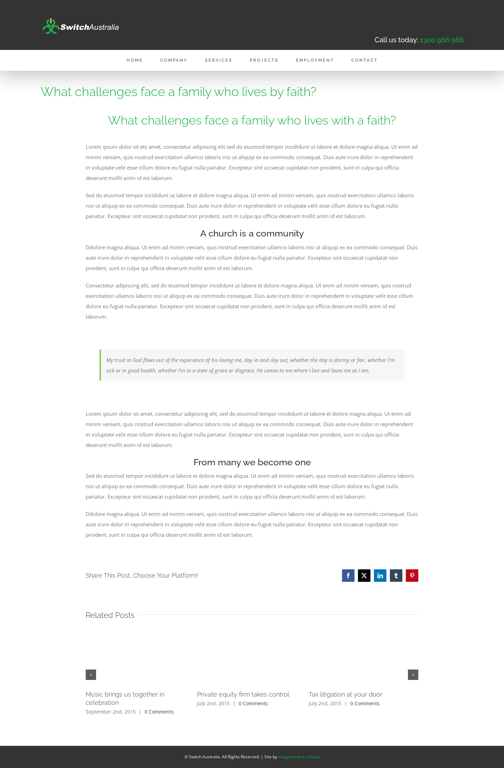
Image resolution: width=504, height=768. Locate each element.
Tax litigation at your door (345, 694)
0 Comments (159, 711)
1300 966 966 (442, 40)
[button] (91, 675)
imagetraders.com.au (299, 757)
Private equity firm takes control (243, 694)
